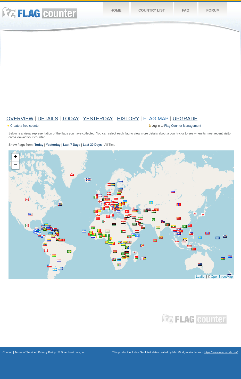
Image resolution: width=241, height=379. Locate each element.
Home (116, 10)
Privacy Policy (47, 352)
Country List (151, 10)
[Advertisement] (120, 75)
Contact (7, 352)
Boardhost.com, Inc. (73, 352)
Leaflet (200, 276)
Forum (212, 10)
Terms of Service (25, 352)
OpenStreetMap (222, 276)
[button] (99, 211)
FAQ (185, 10)
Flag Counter (39, 13)
